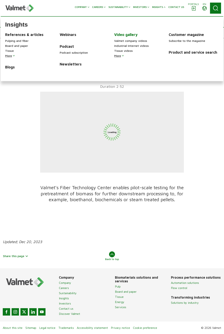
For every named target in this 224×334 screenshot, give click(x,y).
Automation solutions (185, 282)
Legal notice (47, 327)
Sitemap (30, 327)
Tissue (119, 296)
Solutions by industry (185, 302)
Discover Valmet (69, 313)
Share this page (15, 256)
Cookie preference (145, 327)
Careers (64, 288)
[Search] (215, 8)
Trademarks (66, 327)
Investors (65, 303)
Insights (64, 298)
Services (120, 307)
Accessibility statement (92, 327)
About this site (12, 327)
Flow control (179, 288)
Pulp (118, 286)
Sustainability (68, 293)
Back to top (112, 256)
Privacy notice (120, 327)
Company (65, 282)
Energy (119, 302)
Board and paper (126, 291)
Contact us (66, 308)
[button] (14, 32)
